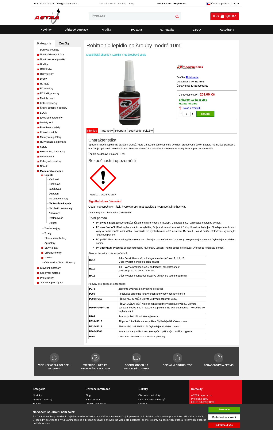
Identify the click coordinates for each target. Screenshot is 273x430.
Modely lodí (46, 122)
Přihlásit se (164, 3)
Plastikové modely (50, 127)
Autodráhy (227, 29)
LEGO (197, 29)
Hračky (106, 29)
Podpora (120, 130)
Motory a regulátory (50, 137)
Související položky (141, 130)
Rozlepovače (56, 218)
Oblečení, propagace (51, 282)
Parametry (106, 130)
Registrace (179, 3)
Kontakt (122, 3)
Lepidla (48, 175)
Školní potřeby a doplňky (53, 107)
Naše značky (93, 399)
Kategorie (44, 43)
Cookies (142, 403)
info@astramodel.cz (68, 3)
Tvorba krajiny (52, 228)
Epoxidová (54, 184)
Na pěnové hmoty (58, 198)
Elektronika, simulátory (52, 151)
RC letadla (167, 29)
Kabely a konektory (50, 161)
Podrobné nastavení (224, 417)
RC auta (136, 29)
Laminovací (55, 188)
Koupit (205, 113)
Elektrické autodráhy (51, 117)
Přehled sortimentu (96, 403)
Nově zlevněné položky (53, 59)
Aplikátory (49, 243)
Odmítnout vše (224, 425)
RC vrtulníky (47, 74)
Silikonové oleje (53, 252)
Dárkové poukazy (76, 29)
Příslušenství (47, 277)
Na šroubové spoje (60, 203)
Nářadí (44, 166)
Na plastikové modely (60, 208)
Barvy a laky (51, 247)
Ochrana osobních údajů (151, 399)
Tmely (47, 233)
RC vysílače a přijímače (53, 141)
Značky (64, 43)
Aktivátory (54, 213)
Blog (131, 3)
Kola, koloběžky (48, 103)
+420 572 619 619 (44, 3)
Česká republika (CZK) (221, 3)
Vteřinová (54, 179)
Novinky (46, 29)
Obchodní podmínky (149, 395)
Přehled (92, 130)
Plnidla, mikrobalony (55, 238)
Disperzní (54, 193)
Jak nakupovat (107, 3)
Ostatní (53, 222)
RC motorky (46, 88)
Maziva (48, 257)
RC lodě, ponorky (49, 93)
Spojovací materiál (50, 272)
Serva (43, 146)
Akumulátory (47, 156)
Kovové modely (48, 132)
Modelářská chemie (51, 171)
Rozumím (224, 409)
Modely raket (47, 98)
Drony (43, 78)
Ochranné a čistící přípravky (59, 262)
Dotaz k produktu (192, 108)
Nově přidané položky (52, 54)
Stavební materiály (50, 267)
